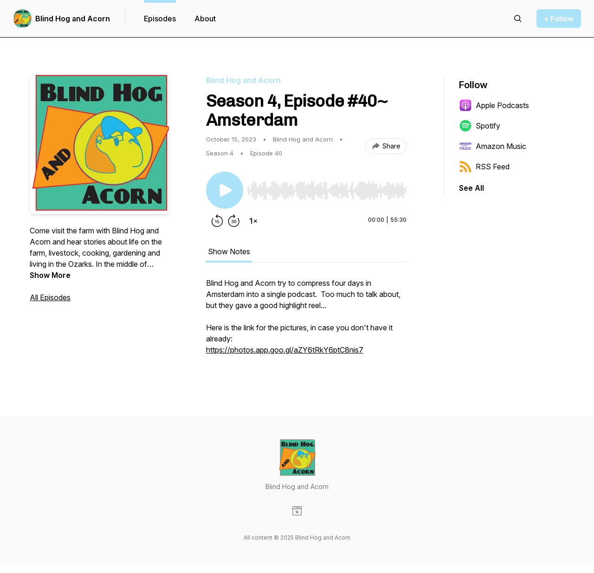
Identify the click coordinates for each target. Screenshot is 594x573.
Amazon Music (492, 146)
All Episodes (50, 297)
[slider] (327, 190)
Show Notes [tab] (229, 251)
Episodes (160, 18)
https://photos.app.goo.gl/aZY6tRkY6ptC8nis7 (284, 349)
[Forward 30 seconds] (233, 220)
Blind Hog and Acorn (72, 18)
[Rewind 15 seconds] (217, 220)
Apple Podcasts (494, 105)
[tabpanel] (306, 321)
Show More (50, 275)
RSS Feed (484, 166)
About (205, 18)
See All (471, 188)
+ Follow (559, 18)
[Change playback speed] (253, 220)
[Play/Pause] (224, 190)
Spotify (479, 125)
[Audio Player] (327, 188)
